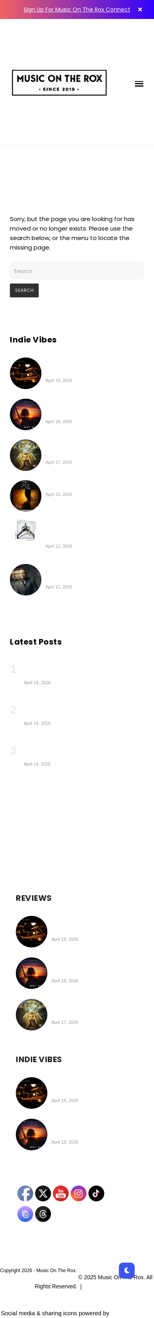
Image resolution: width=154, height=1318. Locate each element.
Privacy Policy (102, 1286)
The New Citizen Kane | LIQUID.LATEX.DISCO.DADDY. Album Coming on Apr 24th (86, 528)
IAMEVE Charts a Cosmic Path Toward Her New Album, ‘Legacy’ (79, 710)
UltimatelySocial (132, 1313)
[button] (139, 82)
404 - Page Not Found (53, 171)
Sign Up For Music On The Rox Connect (77, 9)
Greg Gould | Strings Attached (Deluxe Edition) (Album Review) (94, 573)
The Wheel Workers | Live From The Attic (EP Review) (91, 367)
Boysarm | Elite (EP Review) (85, 485)
